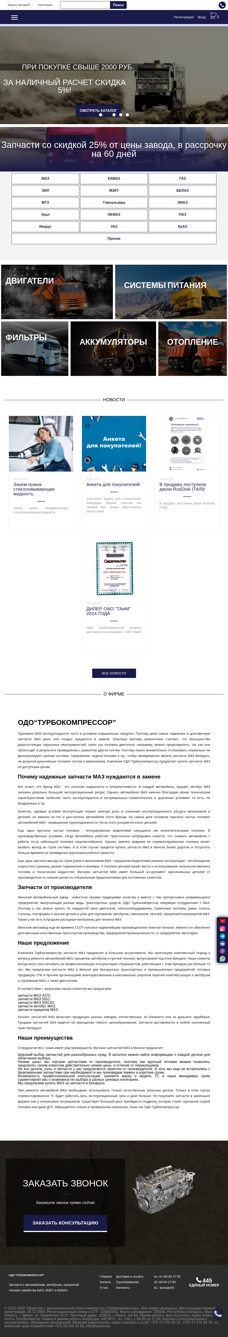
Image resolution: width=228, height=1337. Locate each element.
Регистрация (183, 17)
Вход (202, 17)
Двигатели (30, 280)
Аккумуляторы (113, 342)
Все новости (114, 673)
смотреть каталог (98, 111)
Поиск (118, 5)
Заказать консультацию (65, 1222)
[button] (100, 115)
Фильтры (26, 337)
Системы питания (165, 285)
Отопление (192, 342)
